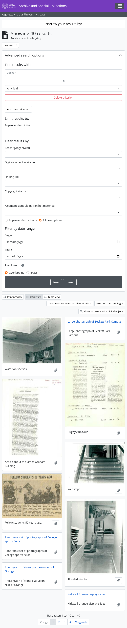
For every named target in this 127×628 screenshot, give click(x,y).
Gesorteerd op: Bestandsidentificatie (69, 303)
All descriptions (52, 220)
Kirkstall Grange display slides (86, 594)
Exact (33, 272)
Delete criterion (63, 97)
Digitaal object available (20, 162)
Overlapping (16, 272)
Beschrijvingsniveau (17, 148)
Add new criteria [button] (17, 109)
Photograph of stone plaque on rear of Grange (29, 569)
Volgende (81, 622)
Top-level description (18, 125)
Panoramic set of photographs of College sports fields (31, 539)
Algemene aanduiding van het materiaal (30, 206)
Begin (8, 235)
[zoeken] (63, 72)
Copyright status (15, 191)
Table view (52, 297)
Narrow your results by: (63, 24)
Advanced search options (24, 55)
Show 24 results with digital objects (101, 311)
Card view (34, 297)
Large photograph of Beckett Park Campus (94, 321)
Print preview (13, 297)
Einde (8, 250)
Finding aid (12, 177)
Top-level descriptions (23, 220)
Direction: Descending (108, 303)
